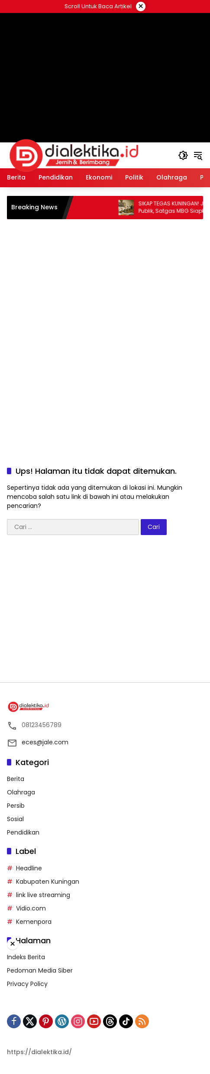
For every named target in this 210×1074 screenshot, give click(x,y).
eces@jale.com (45, 742)
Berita (15, 779)
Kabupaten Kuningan (47, 881)
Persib (16, 805)
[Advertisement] (105, 56)
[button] (183, 155)
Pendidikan (23, 832)
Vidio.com (31, 908)
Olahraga (21, 792)
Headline (29, 868)
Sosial (15, 819)
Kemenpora (34, 921)
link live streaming (43, 895)
